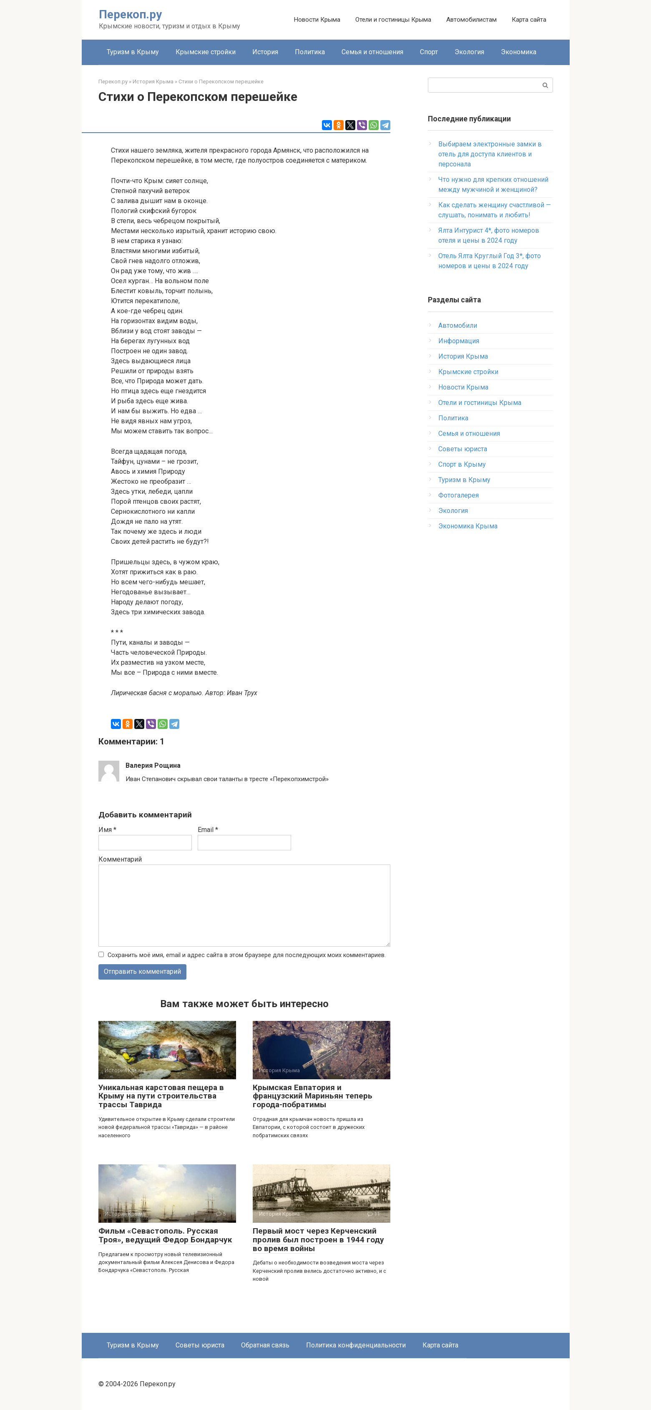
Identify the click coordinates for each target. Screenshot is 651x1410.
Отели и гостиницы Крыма (393, 19)
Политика (310, 52)
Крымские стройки (206, 52)
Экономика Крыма (468, 526)
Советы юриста (462, 449)
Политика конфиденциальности (356, 1345)
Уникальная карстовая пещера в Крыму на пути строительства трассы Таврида (161, 1096)
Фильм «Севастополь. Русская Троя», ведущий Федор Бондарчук (165, 1235)
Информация (458, 341)
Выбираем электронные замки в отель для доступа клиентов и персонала (490, 154)
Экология (469, 52)
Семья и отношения (372, 52)
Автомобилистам (471, 19)
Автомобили (457, 325)
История (265, 52)
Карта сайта (529, 19)
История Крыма (463, 356)
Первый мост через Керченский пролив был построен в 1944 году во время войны (318, 1239)
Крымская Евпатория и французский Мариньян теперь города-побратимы (312, 1096)
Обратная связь (265, 1345)
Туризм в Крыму (133, 52)
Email (208, 830)
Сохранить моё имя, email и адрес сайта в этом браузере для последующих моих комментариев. (247, 955)
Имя (107, 830)
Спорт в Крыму (462, 464)
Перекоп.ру (130, 14)
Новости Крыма (317, 19)
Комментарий (120, 859)
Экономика (518, 52)
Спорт (429, 52)
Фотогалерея (458, 495)
